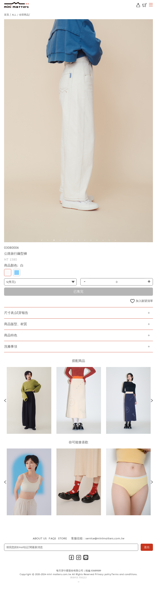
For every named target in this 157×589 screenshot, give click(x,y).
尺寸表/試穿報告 (16, 313)
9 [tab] (91, 240)
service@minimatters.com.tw (104, 538)
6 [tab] (72, 240)
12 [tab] (109, 240)
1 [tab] (42, 240)
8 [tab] (85, 240)
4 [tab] (60, 240)
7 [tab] (78, 240)
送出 (147, 547)
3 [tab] (54, 240)
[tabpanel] (78, 130)
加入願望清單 (144, 301)
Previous (5, 400)
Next (152, 400)
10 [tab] (97, 240)
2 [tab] (48, 240)
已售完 (78, 291)
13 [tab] (115, 240)
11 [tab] (103, 240)
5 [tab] (66, 240)
